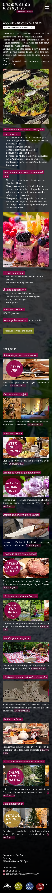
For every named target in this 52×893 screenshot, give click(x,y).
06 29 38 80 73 (13, 870)
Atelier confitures (13, 719)
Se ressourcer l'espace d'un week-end (23, 761)
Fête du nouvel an (13, 803)
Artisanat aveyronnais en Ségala (21, 514)
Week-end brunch (13, 433)
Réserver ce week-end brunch (19, 330)
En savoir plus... (18, 385)
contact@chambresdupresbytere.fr (22, 873)
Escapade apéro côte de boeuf (20, 553)
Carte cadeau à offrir (15, 394)
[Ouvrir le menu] (47, 7)
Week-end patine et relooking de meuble (25, 677)
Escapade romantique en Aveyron (21, 472)
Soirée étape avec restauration (20, 355)
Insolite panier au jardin (16, 638)
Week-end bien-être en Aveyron (20, 595)
